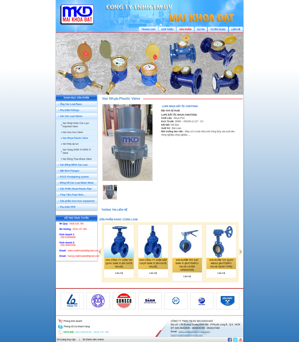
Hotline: (66, 332)
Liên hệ (119, 273)
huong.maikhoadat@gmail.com (187, 335)
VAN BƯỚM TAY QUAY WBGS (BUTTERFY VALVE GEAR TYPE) (221, 263)
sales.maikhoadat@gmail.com (194, 331)
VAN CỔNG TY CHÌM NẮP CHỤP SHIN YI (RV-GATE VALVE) (153, 263)
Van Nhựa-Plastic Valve (121, 99)
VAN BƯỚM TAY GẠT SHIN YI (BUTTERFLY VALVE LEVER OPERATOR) (187, 265)
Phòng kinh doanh (70, 321)
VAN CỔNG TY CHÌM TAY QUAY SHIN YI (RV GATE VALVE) (119, 263)
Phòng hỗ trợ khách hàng (74, 326)
